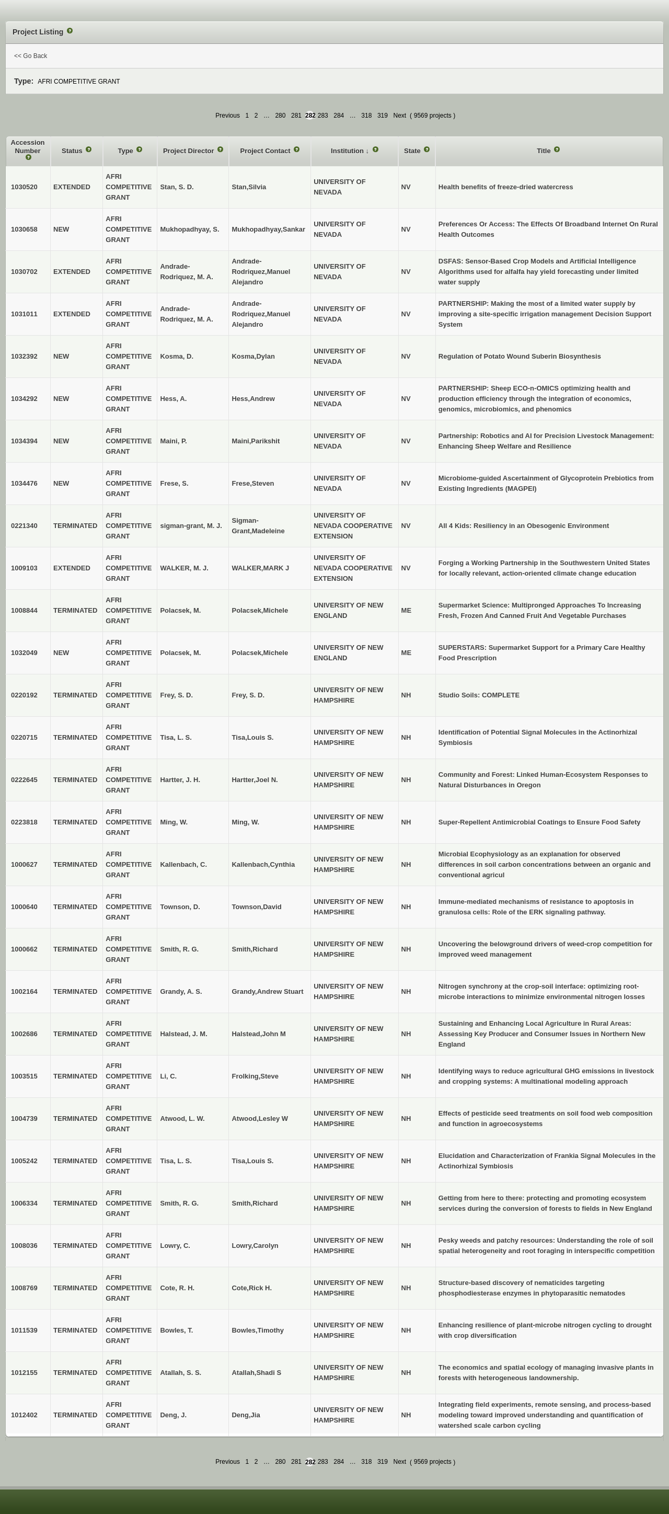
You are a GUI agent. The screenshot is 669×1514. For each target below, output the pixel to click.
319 (382, 115)
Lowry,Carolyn (255, 1245)
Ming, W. (245, 822)
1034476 (24, 483)
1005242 (24, 1161)
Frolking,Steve (255, 1076)
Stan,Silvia (249, 187)
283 (323, 115)
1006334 (24, 1203)
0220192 (24, 695)
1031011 (24, 314)
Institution (348, 151)
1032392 (24, 356)
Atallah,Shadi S (256, 1373)
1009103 (24, 568)
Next (399, 115)
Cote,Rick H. (252, 1288)
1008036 (24, 1245)
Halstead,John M (258, 1034)
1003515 (24, 1076)
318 (366, 115)
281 (296, 115)
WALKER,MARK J (260, 568)
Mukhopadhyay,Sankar (268, 229)
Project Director (189, 151)
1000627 (24, 864)
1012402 (24, 1415)
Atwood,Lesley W (260, 1118)
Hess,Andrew (253, 399)
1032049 (24, 653)
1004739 (24, 1118)
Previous (227, 115)
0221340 (24, 526)
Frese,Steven (253, 483)
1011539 (24, 1330)
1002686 (24, 1034)
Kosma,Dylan (253, 356)
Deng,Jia (246, 1415)
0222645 (24, 780)
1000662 (24, 949)
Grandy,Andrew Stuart (267, 991)
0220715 (24, 737)
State (413, 151)
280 (280, 115)
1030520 (24, 187)
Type (126, 151)
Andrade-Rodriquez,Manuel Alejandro (261, 271)
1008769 (24, 1288)
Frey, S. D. (248, 695)
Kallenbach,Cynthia (263, 864)
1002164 (24, 991)
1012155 (24, 1373)
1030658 (24, 229)
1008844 (24, 610)
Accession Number (28, 147)
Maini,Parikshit (256, 441)
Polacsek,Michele (260, 610)
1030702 (24, 272)
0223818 (24, 822)
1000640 (24, 907)
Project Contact (266, 151)
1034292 (24, 399)
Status (73, 151)
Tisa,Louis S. (252, 737)
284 (338, 115)
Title (544, 151)
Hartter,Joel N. (255, 780)
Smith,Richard (255, 949)
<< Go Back (30, 56)
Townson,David (256, 907)
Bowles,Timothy (257, 1330)
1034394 (24, 441)
